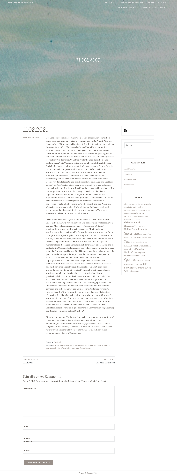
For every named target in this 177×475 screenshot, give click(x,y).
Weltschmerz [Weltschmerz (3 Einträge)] (134, 271)
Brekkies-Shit (78, 345)
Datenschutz (167, 7)
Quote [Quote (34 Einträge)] (129, 259)
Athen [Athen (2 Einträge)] (133, 210)
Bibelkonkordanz (66, 345)
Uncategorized (130, 179)
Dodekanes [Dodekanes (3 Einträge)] (136, 219)
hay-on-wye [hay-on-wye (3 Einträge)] (140, 226)
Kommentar (30, 390)
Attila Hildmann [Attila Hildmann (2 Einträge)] (140, 210)
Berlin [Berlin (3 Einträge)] (148, 210)
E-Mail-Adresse (29, 440)
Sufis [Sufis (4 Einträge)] (132, 264)
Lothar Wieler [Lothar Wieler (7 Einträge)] (138, 245)
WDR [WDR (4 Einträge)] (126, 271)
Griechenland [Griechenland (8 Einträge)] (132, 222)
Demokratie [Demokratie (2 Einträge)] (127, 219)
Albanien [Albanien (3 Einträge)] (127, 204)
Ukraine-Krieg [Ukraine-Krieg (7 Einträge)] (143, 267)
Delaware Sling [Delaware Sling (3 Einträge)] (143, 216)
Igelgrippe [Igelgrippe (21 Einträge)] (131, 233)
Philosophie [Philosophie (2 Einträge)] (127, 255)
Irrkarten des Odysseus (15, 3)
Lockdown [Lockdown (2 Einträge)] (127, 246)
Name (27, 426)
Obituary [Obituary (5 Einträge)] (137, 252)
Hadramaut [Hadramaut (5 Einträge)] (129, 226)
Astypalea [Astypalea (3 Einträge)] (128, 210)
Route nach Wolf (162, 3)
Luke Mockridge (72, 348)
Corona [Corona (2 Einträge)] (135, 216)
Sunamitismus (85, 348)
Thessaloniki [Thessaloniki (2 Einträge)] (138, 264)
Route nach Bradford (137, 3)
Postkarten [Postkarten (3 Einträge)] (140, 255)
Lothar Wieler (60, 348)
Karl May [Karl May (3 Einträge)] (147, 238)
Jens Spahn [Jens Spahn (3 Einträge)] (143, 234)
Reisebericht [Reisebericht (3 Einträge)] (140, 260)
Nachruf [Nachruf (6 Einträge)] (128, 252)
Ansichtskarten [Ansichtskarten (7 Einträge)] (139, 207)
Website (28, 451)
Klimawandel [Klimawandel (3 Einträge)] (137, 242)
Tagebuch (150, 7)
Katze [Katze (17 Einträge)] (128, 242)
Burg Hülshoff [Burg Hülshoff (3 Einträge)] (129, 213)
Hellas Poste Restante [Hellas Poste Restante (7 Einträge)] (135, 229)
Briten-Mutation (91, 345)
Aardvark (55, 345)
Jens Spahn (102, 345)
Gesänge (114, 3)
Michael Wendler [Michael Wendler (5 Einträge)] (136, 249)
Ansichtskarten (130, 169)
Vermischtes (129, 185)
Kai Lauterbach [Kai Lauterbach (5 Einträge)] (136, 237)
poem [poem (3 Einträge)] (134, 255)
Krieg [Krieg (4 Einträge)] (144, 242)
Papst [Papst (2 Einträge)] (143, 252)
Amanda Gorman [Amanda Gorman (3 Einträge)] (137, 204)
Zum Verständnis (132, 7)
